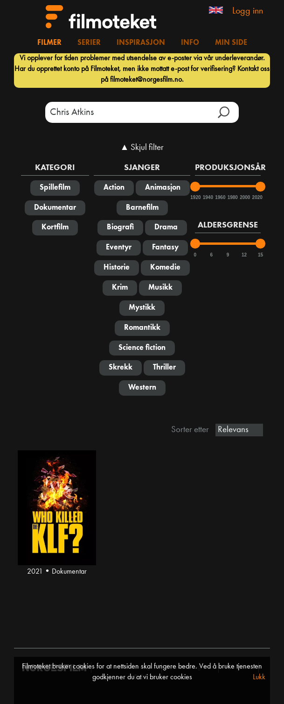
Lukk (259, 677)
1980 (232, 197)
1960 (219, 197)
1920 (195, 197)
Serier (89, 43)
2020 (257, 197)
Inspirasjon (141, 43)
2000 (244, 197)
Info (190, 43)
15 (260, 254)
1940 (207, 197)
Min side (231, 43)
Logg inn (247, 11)
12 (244, 254)
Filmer (49, 43)
